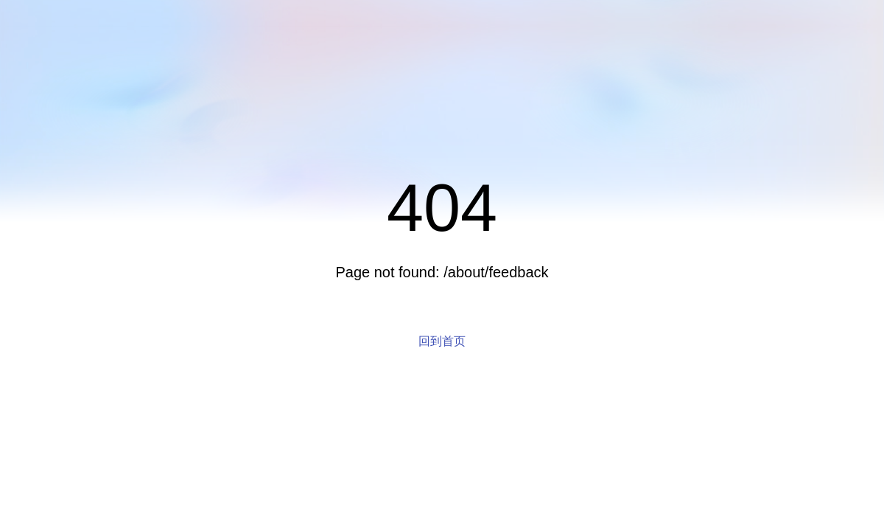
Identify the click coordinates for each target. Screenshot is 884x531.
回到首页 (442, 341)
